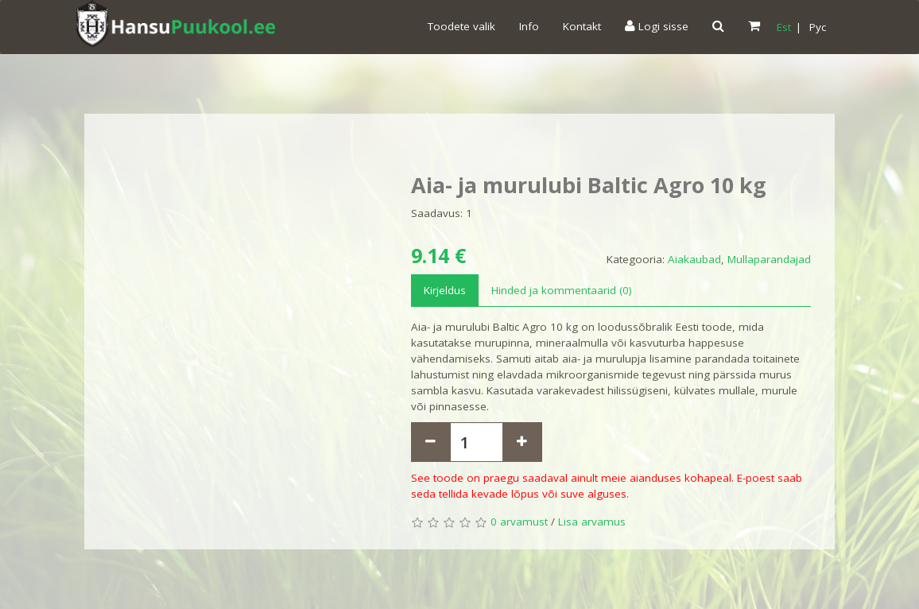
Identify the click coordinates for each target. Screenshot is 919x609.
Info (529, 26)
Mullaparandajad (769, 259)
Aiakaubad (694, 259)
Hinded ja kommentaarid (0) (561, 290)
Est (784, 27)
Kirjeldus (445, 290)
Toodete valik (461, 26)
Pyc (817, 27)
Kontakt (582, 26)
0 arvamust (519, 521)
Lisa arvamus (592, 521)
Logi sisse (656, 26)
